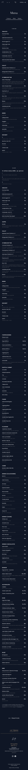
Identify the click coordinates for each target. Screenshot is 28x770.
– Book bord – (14, 752)
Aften (14, 18)
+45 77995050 (14, 730)
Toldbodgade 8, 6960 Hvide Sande (14, 731)
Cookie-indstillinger (14, 765)
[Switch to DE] (9, 2)
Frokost (9, 18)
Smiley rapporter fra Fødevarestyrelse (14, 764)
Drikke (19, 18)
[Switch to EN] (7, 2)
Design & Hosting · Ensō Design (14, 767)
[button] (15, 2)
